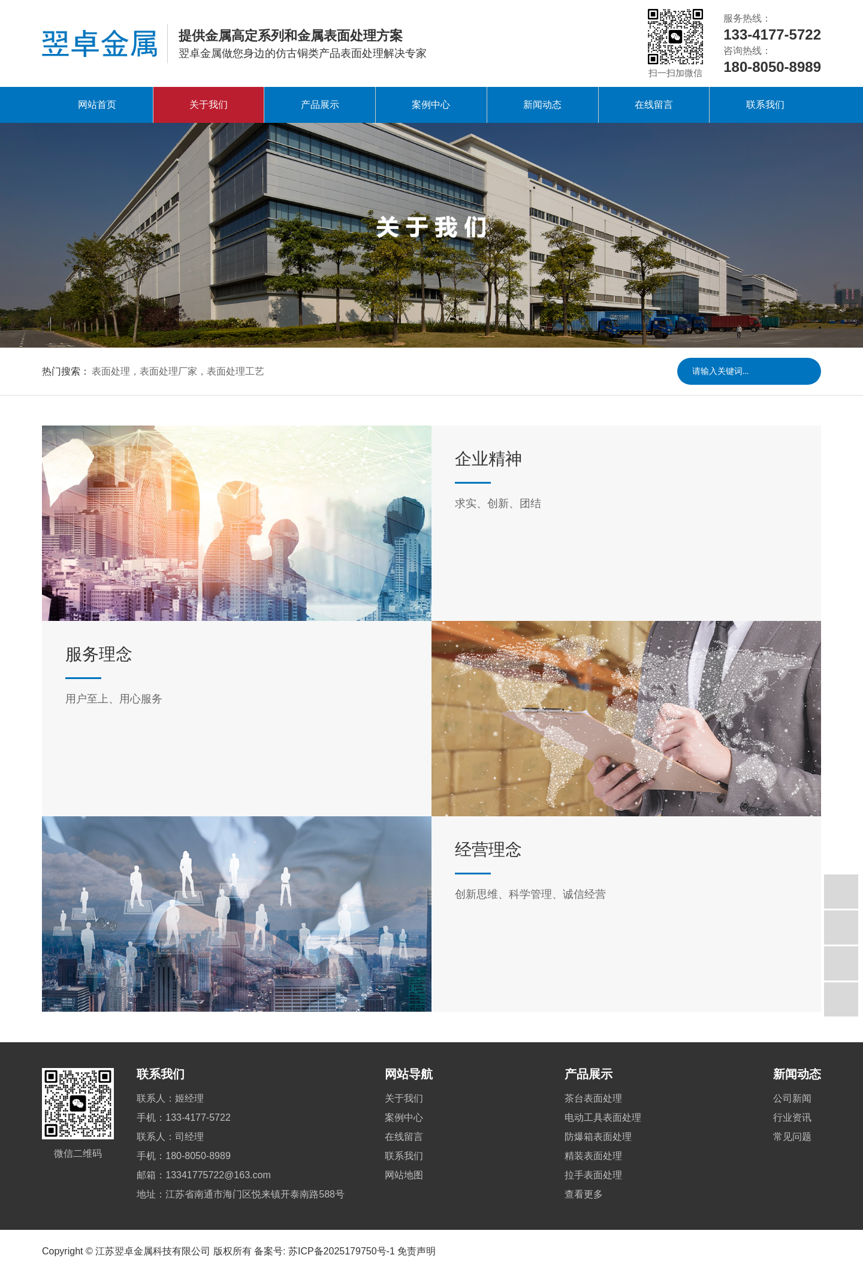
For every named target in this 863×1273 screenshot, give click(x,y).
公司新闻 (792, 1098)
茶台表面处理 (593, 1098)
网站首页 (97, 104)
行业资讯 (792, 1117)
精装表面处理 (593, 1156)
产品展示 (320, 104)
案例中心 (431, 104)
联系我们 (765, 104)
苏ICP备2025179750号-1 (341, 1251)
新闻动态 (542, 104)
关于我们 (208, 104)
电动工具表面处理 (603, 1117)
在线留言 (654, 104)
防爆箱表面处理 (598, 1137)
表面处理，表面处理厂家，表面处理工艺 (178, 371)
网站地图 (404, 1175)
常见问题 (792, 1137)
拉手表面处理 (593, 1175)
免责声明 (416, 1251)
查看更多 (584, 1194)
